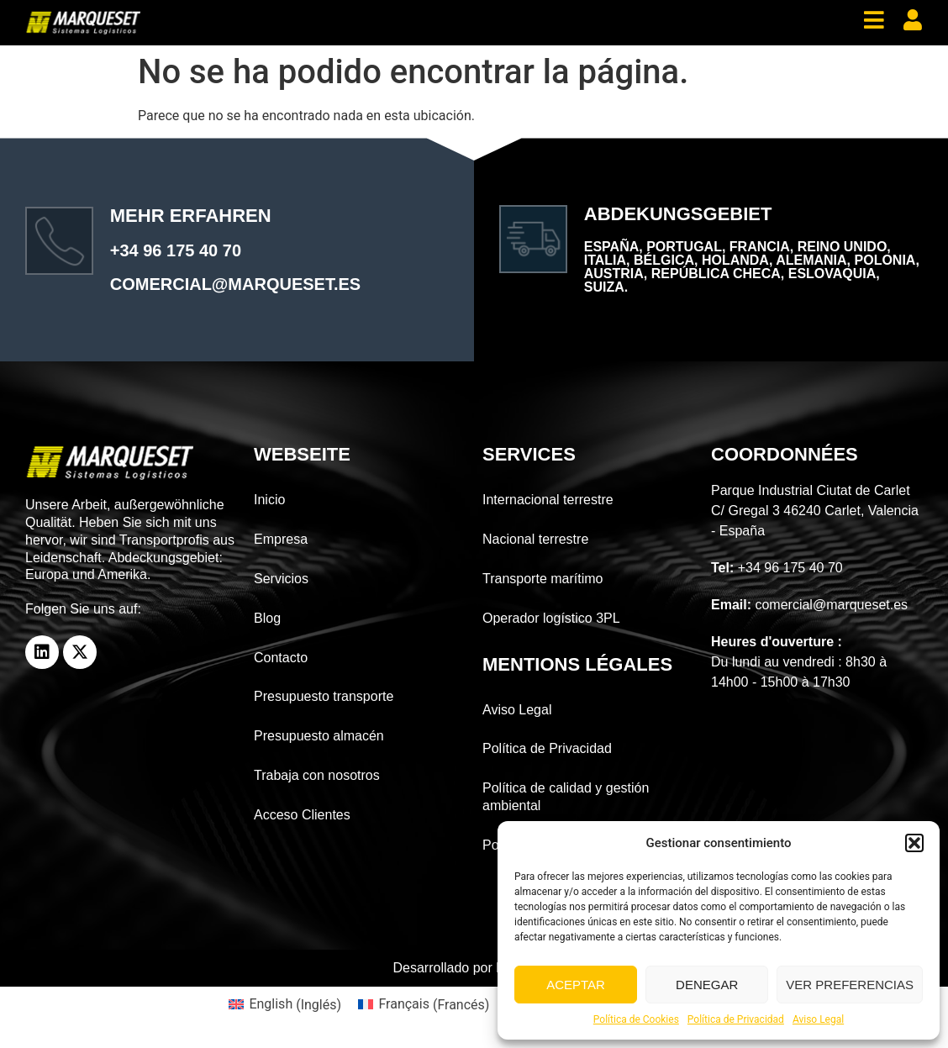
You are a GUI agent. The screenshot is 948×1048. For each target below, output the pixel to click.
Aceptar (575, 984)
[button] (914, 843)
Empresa (281, 539)
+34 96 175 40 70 (175, 250)
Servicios (281, 578)
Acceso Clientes (302, 815)
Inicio (269, 499)
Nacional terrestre (535, 539)
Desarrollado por (474, 968)
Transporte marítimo (542, 578)
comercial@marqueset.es (235, 284)
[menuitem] (285, 1005)
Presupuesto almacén (319, 736)
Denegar (707, 984)
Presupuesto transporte (323, 696)
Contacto (281, 657)
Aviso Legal (818, 1019)
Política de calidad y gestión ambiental (565, 797)
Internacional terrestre (548, 499)
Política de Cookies (636, 1019)
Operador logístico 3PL (551, 618)
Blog (267, 618)
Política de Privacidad (735, 1019)
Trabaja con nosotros (317, 775)
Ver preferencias (850, 984)
